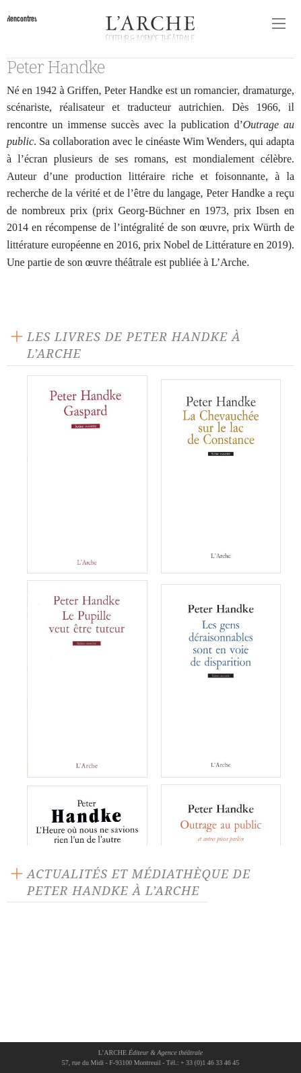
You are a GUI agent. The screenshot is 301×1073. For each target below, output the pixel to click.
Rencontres (22, 18)
